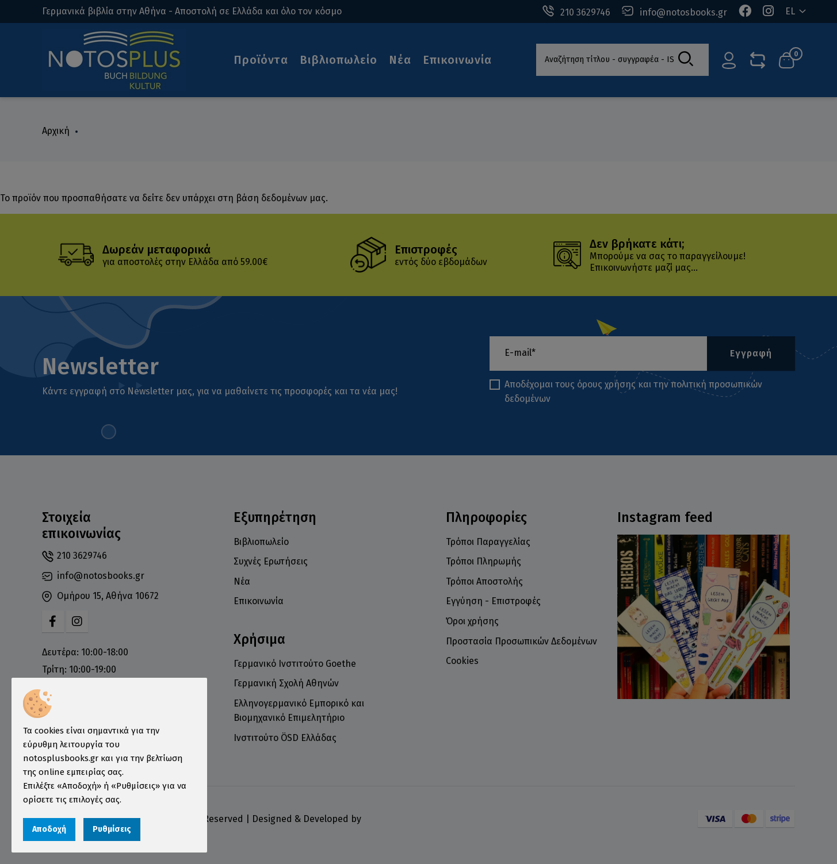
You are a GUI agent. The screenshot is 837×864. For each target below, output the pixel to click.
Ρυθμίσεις (112, 829)
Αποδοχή (49, 829)
